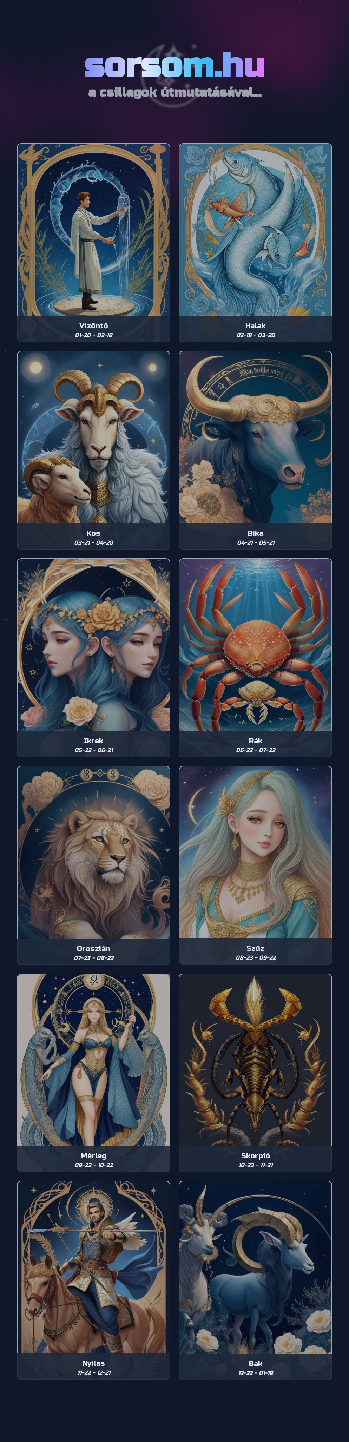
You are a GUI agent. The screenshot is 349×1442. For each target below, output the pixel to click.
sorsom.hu (174, 66)
